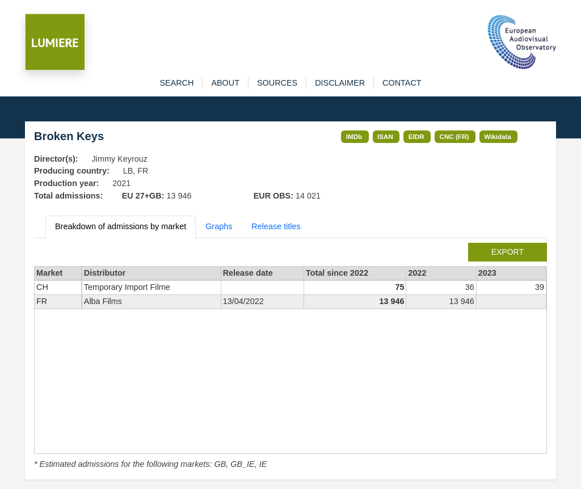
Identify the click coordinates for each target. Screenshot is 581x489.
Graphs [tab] (218, 226)
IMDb (354, 136)
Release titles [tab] (275, 226)
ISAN (385, 136)
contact (401, 82)
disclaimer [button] (340, 82)
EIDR (416, 136)
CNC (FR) (454, 136)
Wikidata (497, 136)
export (507, 251)
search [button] (176, 82)
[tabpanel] (290, 357)
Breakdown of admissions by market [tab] (120, 226)
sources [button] (277, 82)
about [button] (225, 82)
